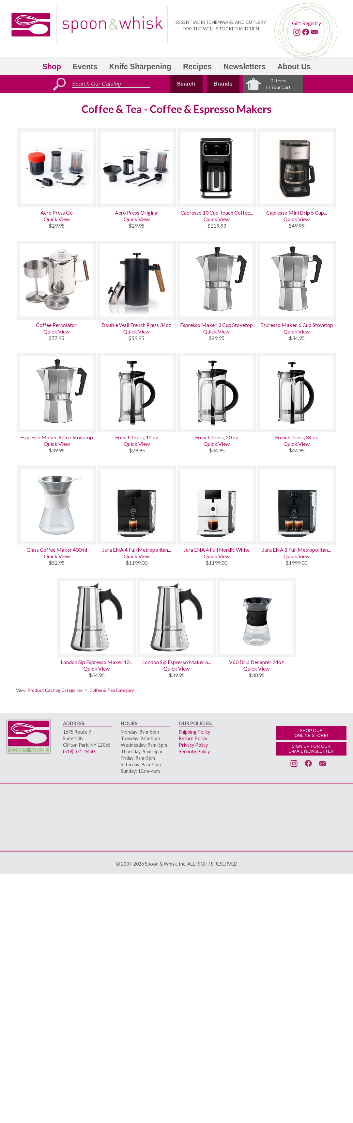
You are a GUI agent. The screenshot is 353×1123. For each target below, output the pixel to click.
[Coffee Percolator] (56, 280)
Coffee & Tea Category (111, 690)
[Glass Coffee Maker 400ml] (57, 505)
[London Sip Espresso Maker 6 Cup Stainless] (176, 617)
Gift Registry (306, 23)
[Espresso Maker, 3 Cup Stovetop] (216, 280)
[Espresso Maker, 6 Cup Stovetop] (296, 280)
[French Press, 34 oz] (296, 392)
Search (186, 84)
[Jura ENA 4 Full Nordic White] (216, 505)
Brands (223, 84)
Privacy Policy (193, 745)
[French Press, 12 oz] (136, 392)
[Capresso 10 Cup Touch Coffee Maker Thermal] (216, 168)
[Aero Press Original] (136, 168)
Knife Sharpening (140, 66)
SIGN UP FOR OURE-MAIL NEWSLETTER (311, 749)
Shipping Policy (194, 732)
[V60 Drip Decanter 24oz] (256, 617)
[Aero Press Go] (57, 168)
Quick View (57, 219)
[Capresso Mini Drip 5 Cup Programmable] (296, 168)
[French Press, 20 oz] (216, 392)
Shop (51, 66)
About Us (294, 66)
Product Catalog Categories (55, 690)
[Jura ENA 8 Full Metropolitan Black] (296, 505)
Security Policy (194, 751)
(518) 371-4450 (79, 751)
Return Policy (193, 738)
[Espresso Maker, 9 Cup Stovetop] (56, 392)
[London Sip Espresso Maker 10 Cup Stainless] (96, 617)
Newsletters (244, 66)
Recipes (197, 66)
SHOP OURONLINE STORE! (311, 733)
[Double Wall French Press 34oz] (136, 280)
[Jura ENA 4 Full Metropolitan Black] (136, 505)
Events (85, 66)
